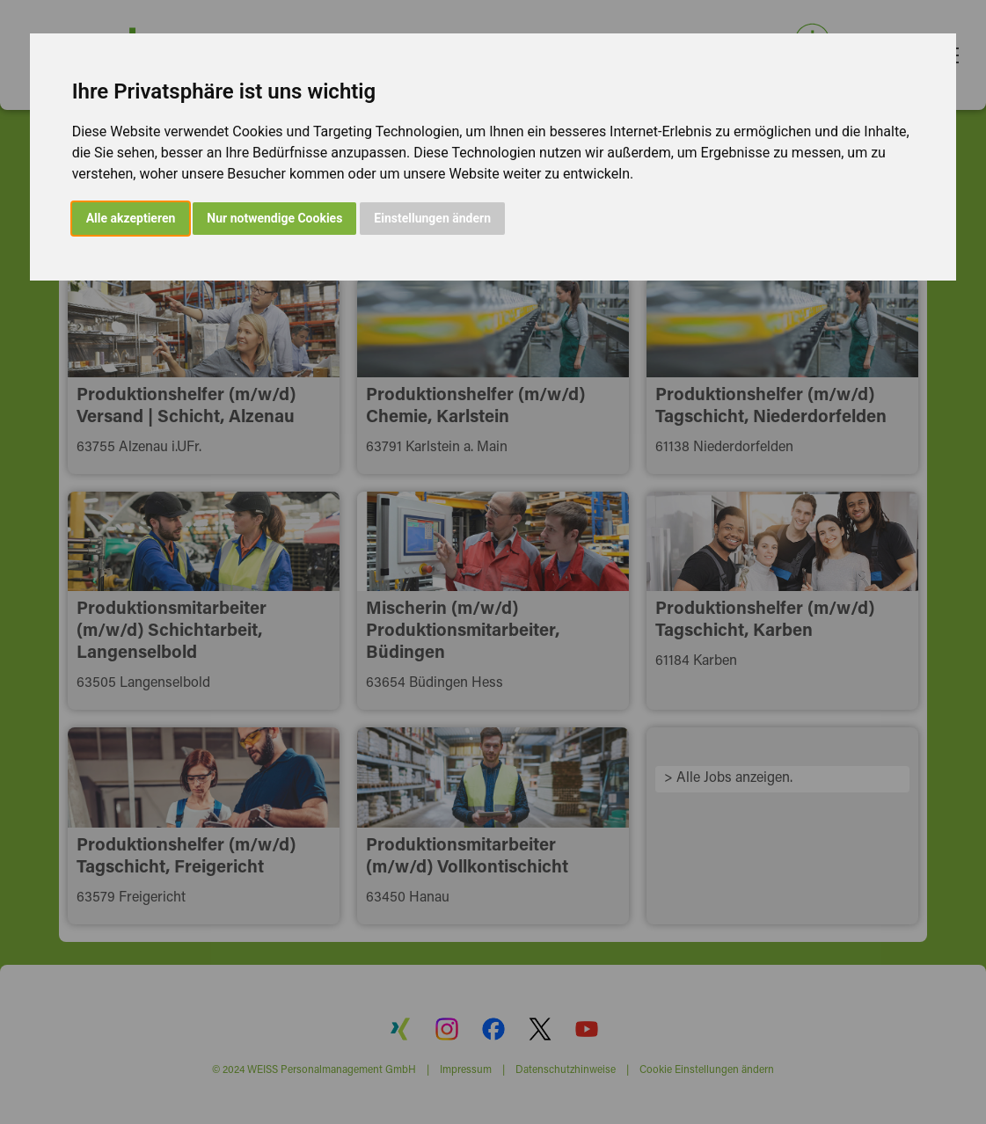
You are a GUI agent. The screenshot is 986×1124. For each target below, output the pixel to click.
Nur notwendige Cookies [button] (274, 218)
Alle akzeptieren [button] (131, 218)
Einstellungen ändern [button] (432, 218)
